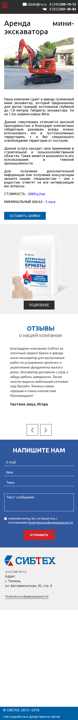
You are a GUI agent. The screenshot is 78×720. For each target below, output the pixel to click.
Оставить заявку (25, 216)
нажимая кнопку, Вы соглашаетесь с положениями (38, 520)
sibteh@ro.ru (35, 4)
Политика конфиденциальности (26, 596)
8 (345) (63, 4)
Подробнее (39, 305)
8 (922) (63, 9)
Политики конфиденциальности (50, 522)
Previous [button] (32, 430)
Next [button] (46, 430)
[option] (39, 376)
